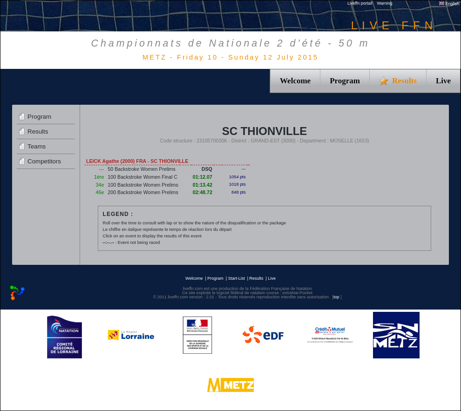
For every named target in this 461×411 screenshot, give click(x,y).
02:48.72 (202, 192)
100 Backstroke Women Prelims (143, 185)
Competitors (44, 161)
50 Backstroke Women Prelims (142, 169)
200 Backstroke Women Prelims (143, 192)
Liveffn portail (359, 3)
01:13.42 (202, 185)
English (449, 3)
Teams (36, 146)
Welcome (295, 80)
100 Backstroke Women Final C (142, 177)
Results (37, 131)
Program (345, 80)
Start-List (236, 278)
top (336, 297)
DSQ (207, 169)
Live (443, 80)
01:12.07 (202, 177)
